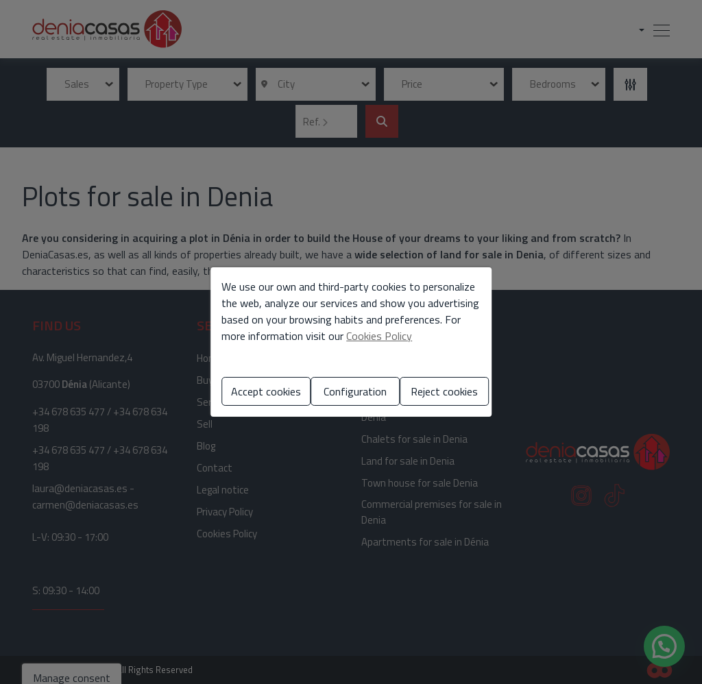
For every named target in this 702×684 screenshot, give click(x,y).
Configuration (355, 391)
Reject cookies (444, 391)
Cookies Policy (379, 336)
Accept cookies (266, 391)
